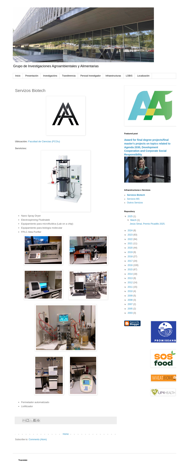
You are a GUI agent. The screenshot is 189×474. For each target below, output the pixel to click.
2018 (130, 256)
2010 (130, 291)
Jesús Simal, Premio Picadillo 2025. (147, 224)
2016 (130, 265)
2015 (130, 269)
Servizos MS (133, 199)
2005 (130, 308)
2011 (130, 287)
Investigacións (50, 75)
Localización (143, 75)
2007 (130, 304)
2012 (130, 282)
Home (66, 434)
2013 (130, 278)
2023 (130, 234)
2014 (130, 274)
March (133, 220)
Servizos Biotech (136, 195)
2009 (130, 295)
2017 (130, 261)
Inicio (17, 75)
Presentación (31, 75)
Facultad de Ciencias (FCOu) (44, 141)
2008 (130, 300)
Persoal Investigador (90, 75)
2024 (130, 230)
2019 (130, 252)
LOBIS (129, 75)
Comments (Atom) (38, 439)
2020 (130, 247)
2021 (130, 243)
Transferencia (69, 75)
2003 (130, 313)
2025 (130, 216)
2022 (130, 239)
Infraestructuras (113, 75)
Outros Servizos (135, 202)
